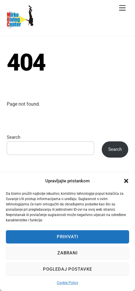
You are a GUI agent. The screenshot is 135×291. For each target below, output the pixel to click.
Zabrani (67, 253)
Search (13, 137)
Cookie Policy (67, 283)
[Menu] (122, 8)
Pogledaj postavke (67, 269)
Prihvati (67, 236)
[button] (126, 181)
